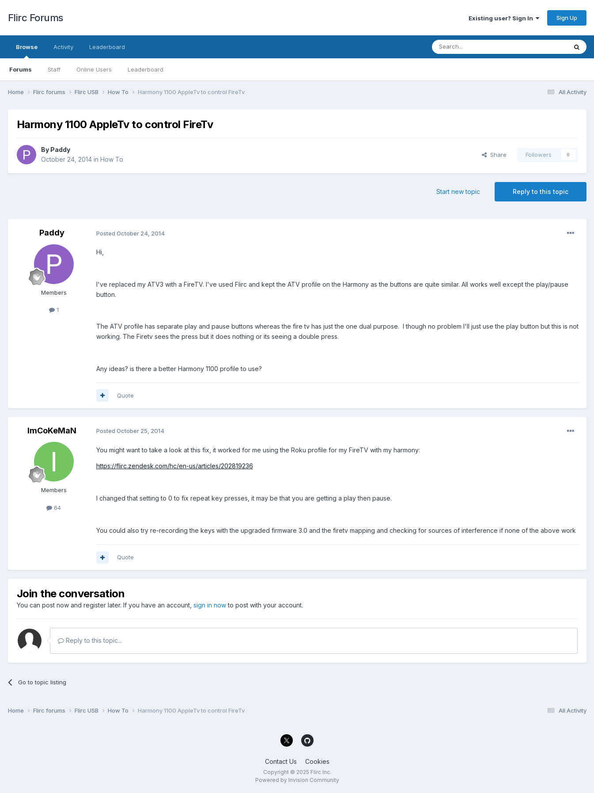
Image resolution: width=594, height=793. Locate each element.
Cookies (317, 761)
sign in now (209, 605)
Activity (63, 46)
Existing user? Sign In (504, 18)
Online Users (94, 69)
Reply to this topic (540, 191)
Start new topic (458, 191)
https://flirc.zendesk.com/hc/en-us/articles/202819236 (174, 466)
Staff (54, 69)
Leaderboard (145, 69)
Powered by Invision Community (297, 780)
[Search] (477, 47)
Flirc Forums (35, 17)
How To (111, 159)
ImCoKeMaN (51, 430)
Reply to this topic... (90, 640)
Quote (125, 395)
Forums (20, 69)
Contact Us (281, 761)
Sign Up (566, 17)
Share (494, 154)
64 (53, 507)
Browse (27, 50)
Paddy (60, 149)
